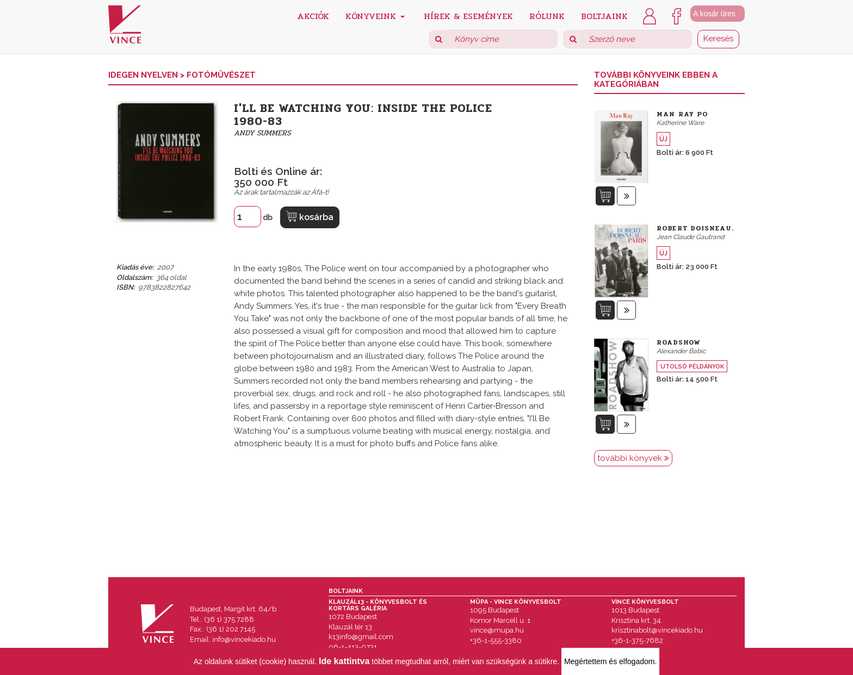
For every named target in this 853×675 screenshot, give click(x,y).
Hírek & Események (468, 15)
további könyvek (633, 458)
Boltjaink (604, 15)
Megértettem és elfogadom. (610, 661)
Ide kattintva (344, 661)
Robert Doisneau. (695, 228)
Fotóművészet (221, 75)
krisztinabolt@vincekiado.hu (657, 630)
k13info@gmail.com (361, 637)
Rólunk (547, 15)
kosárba (309, 216)
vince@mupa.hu (497, 630)
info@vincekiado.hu (244, 639)
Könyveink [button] (375, 15)
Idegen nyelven (144, 75)
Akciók (313, 15)
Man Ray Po (682, 114)
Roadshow (679, 342)
